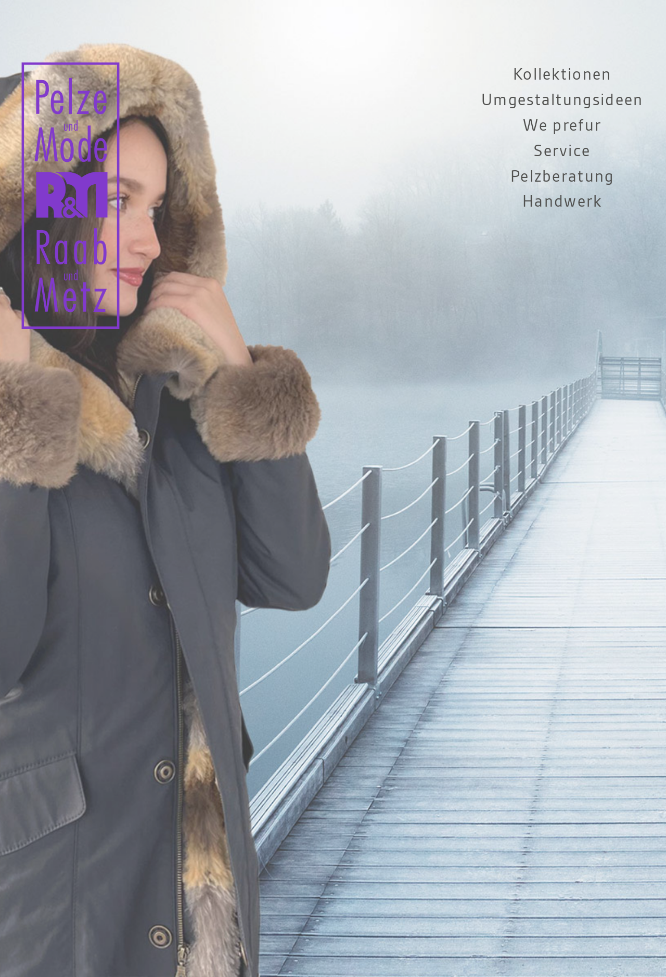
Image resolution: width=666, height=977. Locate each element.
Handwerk (562, 201)
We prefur (562, 125)
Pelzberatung (562, 176)
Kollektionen (562, 74)
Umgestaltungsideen (562, 100)
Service (562, 151)
